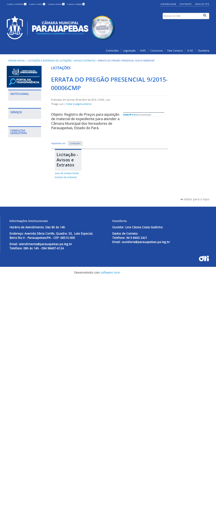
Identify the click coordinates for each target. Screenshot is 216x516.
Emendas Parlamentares (22, 407)
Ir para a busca (56, 4)
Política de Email (24, 128)
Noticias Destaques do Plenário (22, 145)
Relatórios (19, 399)
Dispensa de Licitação (21, 249)
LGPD (16, 110)
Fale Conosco (175, 50)
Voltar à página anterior (79, 103)
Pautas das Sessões (20, 379)
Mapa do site (202, 4)
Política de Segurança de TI (23, 119)
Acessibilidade (168, 4)
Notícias (18, 134)
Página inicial (16, 60)
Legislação (129, 50)
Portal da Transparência (22, 219)
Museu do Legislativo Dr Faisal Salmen (22, 188)
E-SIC (190, 50)
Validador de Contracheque (22, 320)
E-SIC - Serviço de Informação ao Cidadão (24, 275)
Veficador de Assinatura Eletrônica (21, 296)
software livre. (111, 511)
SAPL (143, 50)
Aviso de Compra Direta (67, 173)
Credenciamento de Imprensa (24, 175)
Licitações (75, 143)
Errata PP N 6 (129, 114)
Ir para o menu (37, 4)
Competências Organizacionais (23, 158)
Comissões (112, 50)
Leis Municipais (23, 360)
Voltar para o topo (194, 438)
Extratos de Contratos (66, 177)
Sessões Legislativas (20, 390)
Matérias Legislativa (19, 369)
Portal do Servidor (25, 258)
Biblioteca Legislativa (19, 309)
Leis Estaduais (22, 354)
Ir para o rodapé (76, 4)
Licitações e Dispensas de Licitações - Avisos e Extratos (62, 60)
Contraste (186, 4)
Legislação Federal (25, 347)
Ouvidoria (203, 50)
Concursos (156, 50)
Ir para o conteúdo (17, 4)
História (17, 104)
